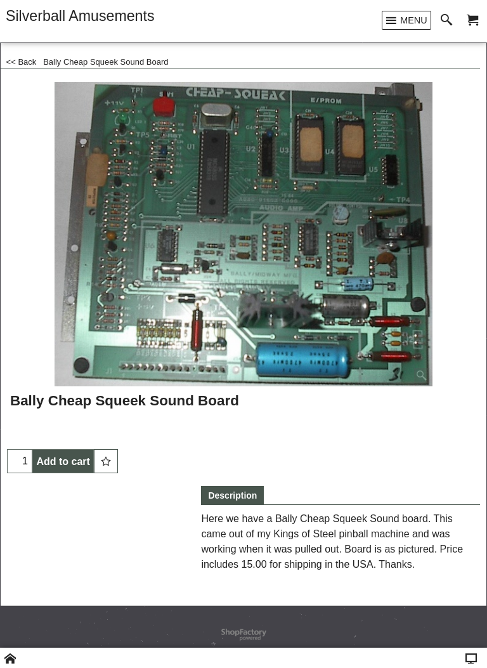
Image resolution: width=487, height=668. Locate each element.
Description (232, 495)
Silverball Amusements (80, 16)
